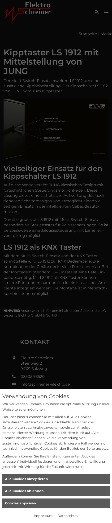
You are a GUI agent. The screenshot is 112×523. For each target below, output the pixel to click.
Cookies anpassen (20, 503)
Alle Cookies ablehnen (24, 491)
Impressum (43, 516)
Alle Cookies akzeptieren (26, 479)
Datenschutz (67, 516)
